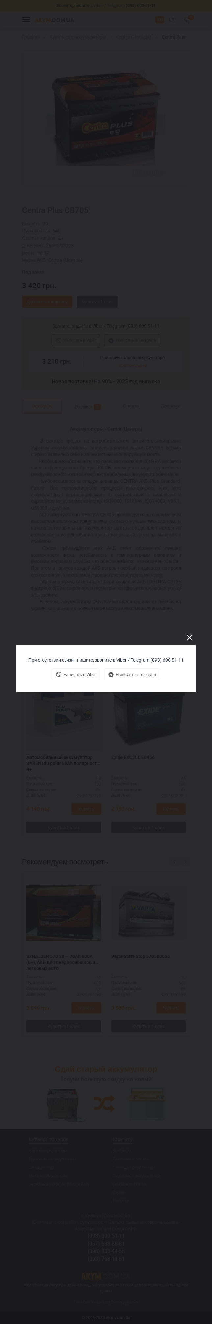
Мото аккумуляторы (48, 1175)
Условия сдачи (132, 365)
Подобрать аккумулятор (136, 1175)
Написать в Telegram (132, 340)
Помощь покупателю (133, 1167)
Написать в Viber (76, 340)
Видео (119, 1192)
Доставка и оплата (131, 1159)
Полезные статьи (129, 1184)
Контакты (122, 1150)
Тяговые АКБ (41, 1167)
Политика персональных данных (106, 1302)
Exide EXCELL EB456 (133, 757)
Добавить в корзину (47, 301)
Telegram (116, 5)
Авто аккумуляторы (48, 1150)
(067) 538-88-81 (106, 1243)
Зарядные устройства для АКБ (59, 1184)
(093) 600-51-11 (106, 1235)
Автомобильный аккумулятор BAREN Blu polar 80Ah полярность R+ (62, 763)
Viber (98, 5)
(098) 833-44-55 (106, 1251)
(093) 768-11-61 (106, 1258)
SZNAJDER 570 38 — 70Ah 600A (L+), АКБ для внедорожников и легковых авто (60, 962)
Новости (121, 1200)
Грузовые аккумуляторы (52, 1159)
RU (160, 19)
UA (171, 19)
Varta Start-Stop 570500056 (140, 956)
